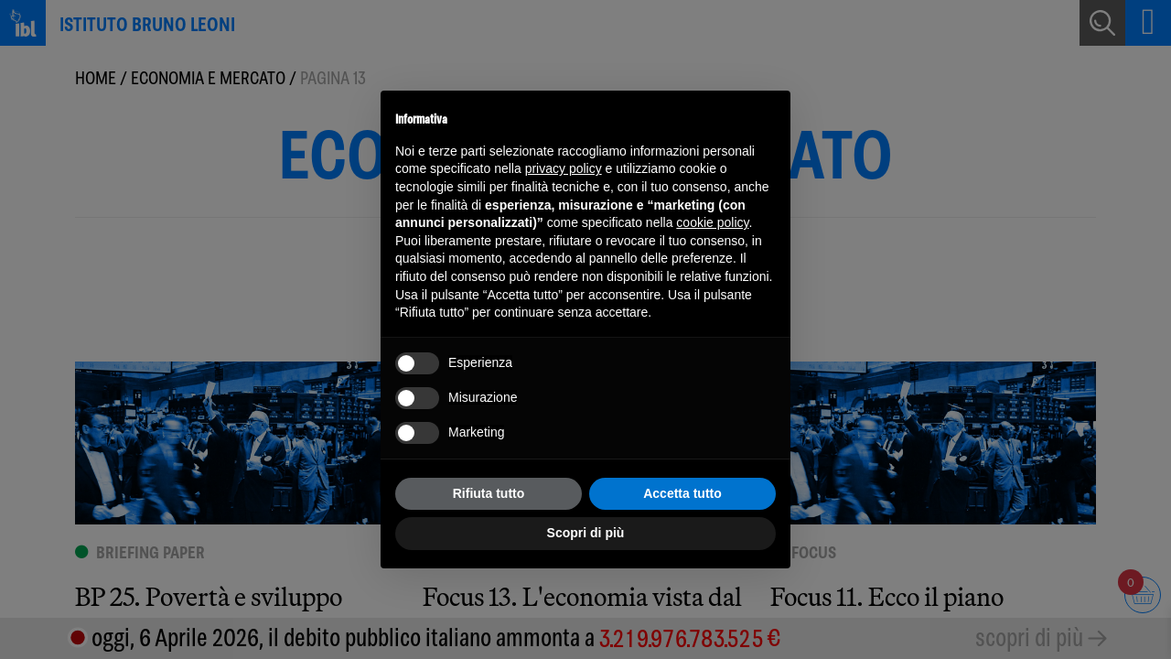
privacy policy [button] (563, 168)
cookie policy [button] (712, 222)
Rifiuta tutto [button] (489, 493)
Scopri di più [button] (586, 532)
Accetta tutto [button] (682, 493)
